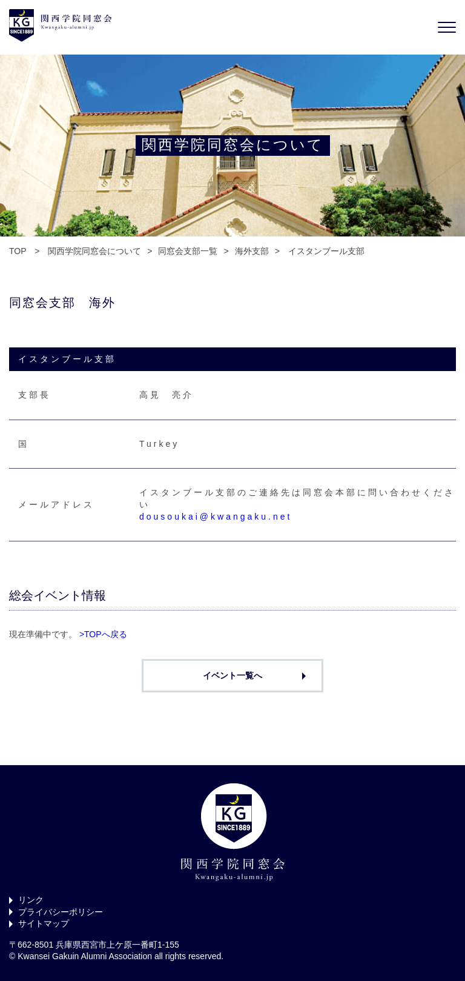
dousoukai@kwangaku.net (215, 516)
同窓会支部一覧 (187, 251)
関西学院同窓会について (94, 251)
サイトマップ (43, 923)
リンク (31, 900)
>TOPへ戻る (103, 634)
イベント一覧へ (232, 675)
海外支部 (252, 251)
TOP (17, 251)
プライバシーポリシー (60, 912)
